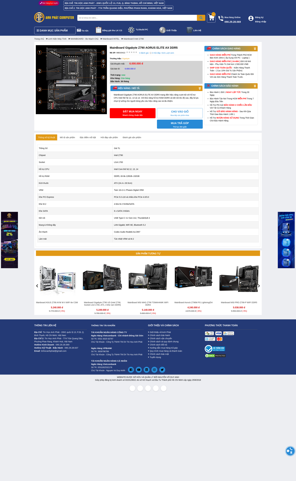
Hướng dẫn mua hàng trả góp (163, 348)
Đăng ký (259, 17)
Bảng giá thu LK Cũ (112, 30)
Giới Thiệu (171, 30)
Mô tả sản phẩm (67, 137)
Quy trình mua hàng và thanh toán (165, 351)
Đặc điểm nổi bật (88, 137)
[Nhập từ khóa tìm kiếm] (140, 18)
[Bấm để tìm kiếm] (201, 18)
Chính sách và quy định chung (163, 341)
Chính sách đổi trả (157, 344)
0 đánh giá (143, 53)
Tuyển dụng (154, 357)
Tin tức (85, 30)
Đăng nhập (260, 21)
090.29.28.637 (71, 348)
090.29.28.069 (62, 344)
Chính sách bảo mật (158, 354)
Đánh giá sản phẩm (132, 137)
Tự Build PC (142, 29)
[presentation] (37, 285)
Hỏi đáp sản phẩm (109, 137)
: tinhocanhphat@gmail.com (50, 351)
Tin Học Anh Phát (51, 332)
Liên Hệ (197, 30)
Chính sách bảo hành (159, 335)
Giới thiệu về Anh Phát (159, 332)
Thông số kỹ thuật (46, 137)
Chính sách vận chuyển (160, 338)
